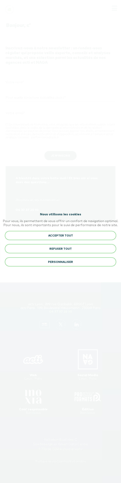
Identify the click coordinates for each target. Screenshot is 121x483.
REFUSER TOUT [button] (60, 248)
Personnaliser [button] (60, 262)
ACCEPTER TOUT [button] (60, 235)
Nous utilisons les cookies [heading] (60, 214)
